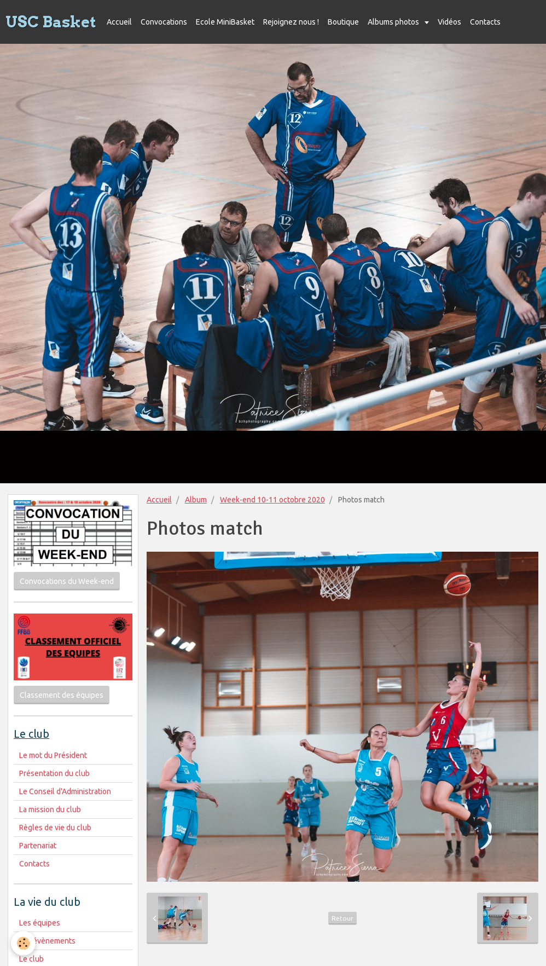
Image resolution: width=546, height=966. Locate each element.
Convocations (164, 22)
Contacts (485, 22)
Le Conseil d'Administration (65, 791)
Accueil (119, 22)
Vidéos (449, 22)
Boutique (343, 22)
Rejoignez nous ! (291, 22)
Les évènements (47, 940)
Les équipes (39, 922)
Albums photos (394, 22)
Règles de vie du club (55, 827)
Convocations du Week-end (67, 581)
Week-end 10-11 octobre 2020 (272, 499)
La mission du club (50, 809)
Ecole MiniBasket (225, 22)
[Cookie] (23, 943)
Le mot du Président (53, 755)
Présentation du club (54, 773)
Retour (342, 918)
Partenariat (37, 845)
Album (196, 499)
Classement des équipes (61, 695)
